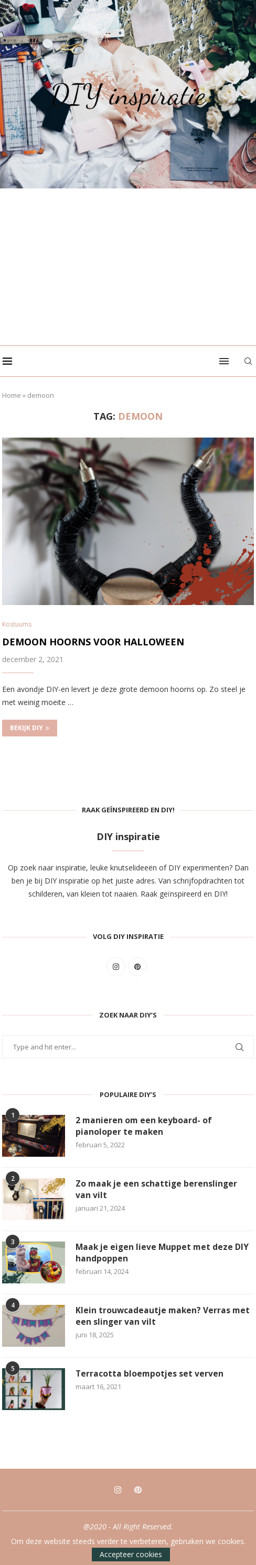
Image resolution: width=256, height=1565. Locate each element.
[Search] (251, 361)
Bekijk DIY (29, 728)
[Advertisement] (128, 267)
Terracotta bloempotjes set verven (150, 1374)
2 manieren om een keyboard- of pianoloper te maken (145, 1126)
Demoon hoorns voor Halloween (93, 642)
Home (11, 395)
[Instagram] (118, 1490)
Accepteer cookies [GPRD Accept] (131, 1554)
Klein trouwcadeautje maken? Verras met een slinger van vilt (164, 1316)
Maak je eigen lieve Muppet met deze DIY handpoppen (164, 1253)
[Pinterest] (138, 1490)
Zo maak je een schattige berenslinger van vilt (158, 1190)
